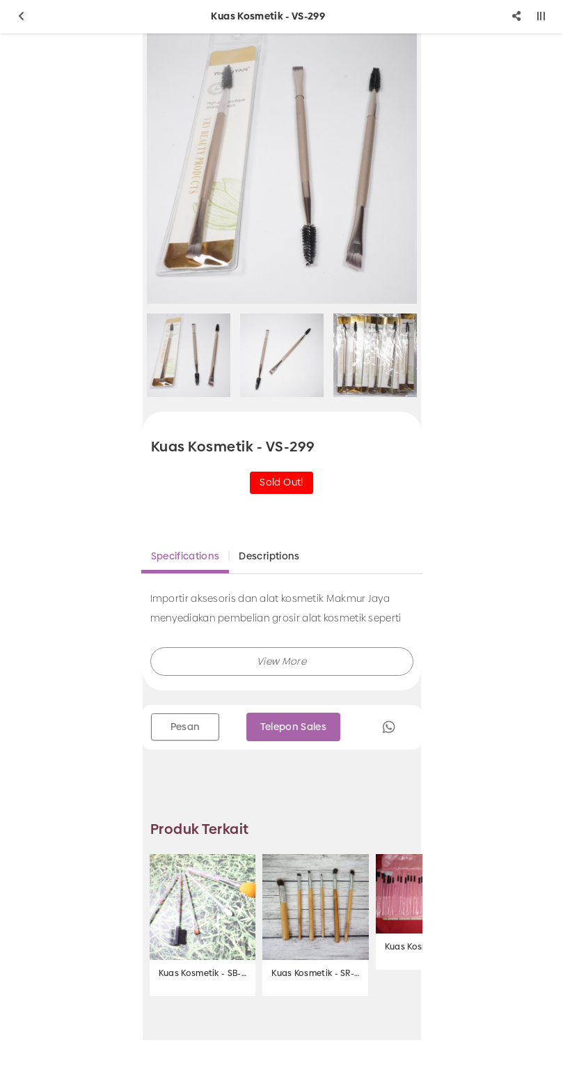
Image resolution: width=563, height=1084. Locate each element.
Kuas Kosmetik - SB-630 (202, 973)
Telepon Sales (293, 727)
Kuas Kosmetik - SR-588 (315, 973)
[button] (281, 661)
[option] (282, 168)
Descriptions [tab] (269, 556)
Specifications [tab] (185, 556)
